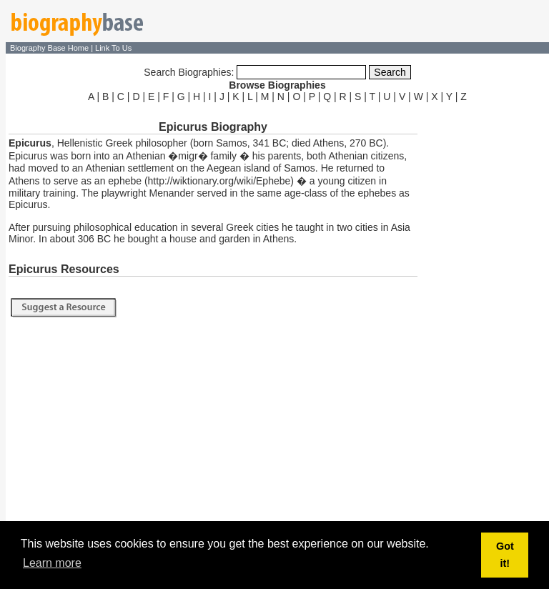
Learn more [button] (52, 563)
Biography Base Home (50, 48)
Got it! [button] (505, 554)
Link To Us (113, 48)
